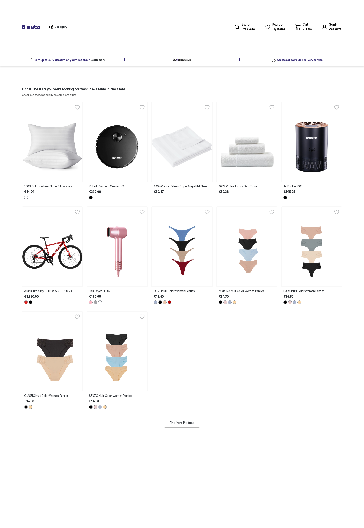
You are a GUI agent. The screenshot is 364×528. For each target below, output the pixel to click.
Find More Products (182, 422)
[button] (57, 27)
